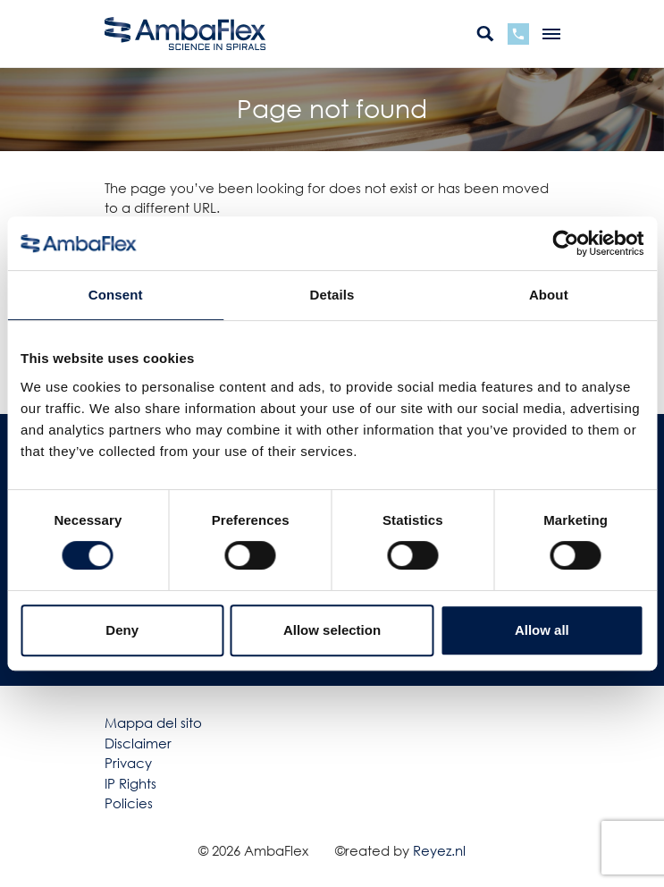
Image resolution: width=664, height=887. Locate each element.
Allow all (542, 630)
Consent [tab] (115, 294)
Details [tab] (332, 294)
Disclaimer (138, 743)
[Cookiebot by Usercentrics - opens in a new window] (565, 243)
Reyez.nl (439, 850)
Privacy (128, 763)
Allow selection (332, 630)
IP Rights (130, 783)
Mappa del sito (153, 722)
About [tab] (548, 294)
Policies (129, 803)
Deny (122, 630)
